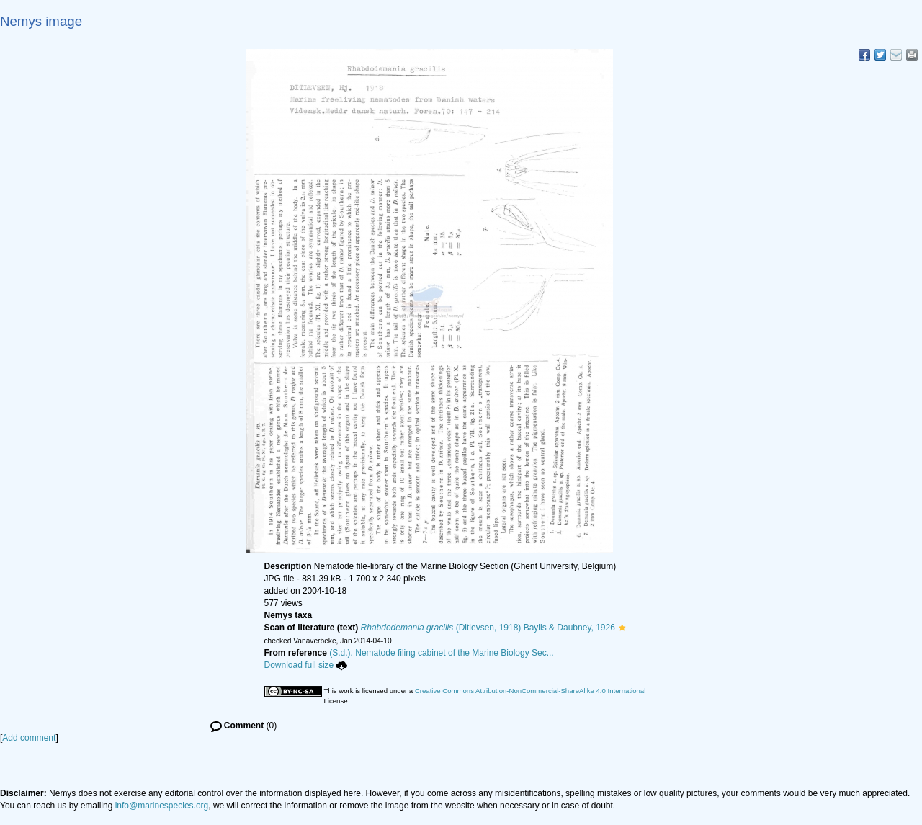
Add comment (28, 738)
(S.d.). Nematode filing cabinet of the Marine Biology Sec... (441, 653)
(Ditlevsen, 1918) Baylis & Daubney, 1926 (488, 628)
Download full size (306, 665)
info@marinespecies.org (162, 806)
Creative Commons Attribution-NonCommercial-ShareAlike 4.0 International (530, 691)
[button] (622, 627)
